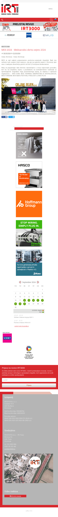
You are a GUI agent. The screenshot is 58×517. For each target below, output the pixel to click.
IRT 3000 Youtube (16, 496)
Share (3, 116)
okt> (37, 282)
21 (38, 300)
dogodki (5, 46)
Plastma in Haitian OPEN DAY (22, 322)
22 (42, 300)
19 (29, 300)
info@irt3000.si (9, 449)
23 (15, 304)
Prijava (29, 385)
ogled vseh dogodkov (21, 326)
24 (20, 304)
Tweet (10, 116)
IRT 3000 (9, 9)
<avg (20, 282)
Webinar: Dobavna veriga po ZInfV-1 (24, 317)
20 (33, 300)
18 (24, 300)
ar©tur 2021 (29, 511)
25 (24, 304)
